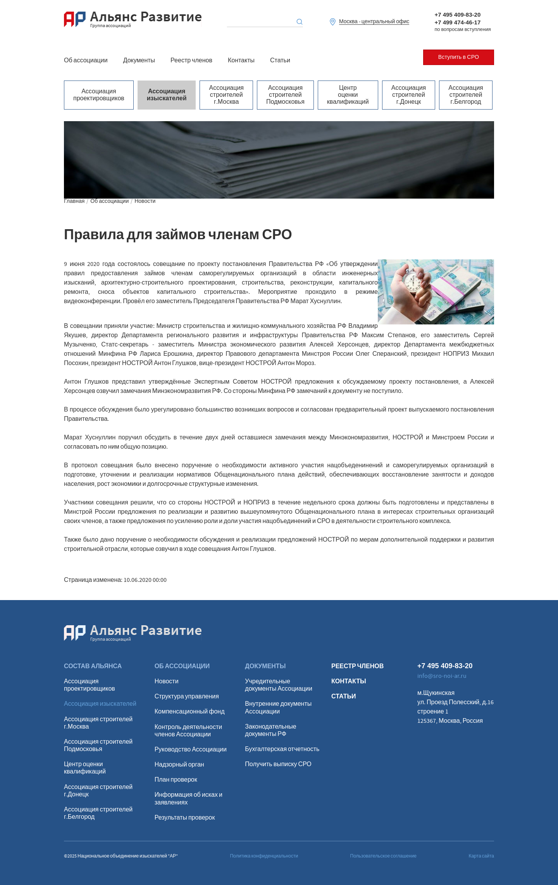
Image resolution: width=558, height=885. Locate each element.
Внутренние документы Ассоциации (278, 707)
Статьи (280, 60)
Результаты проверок (185, 818)
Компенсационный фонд (190, 711)
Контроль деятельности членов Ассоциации (188, 731)
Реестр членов (191, 60)
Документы (139, 60)
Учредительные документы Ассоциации (278, 685)
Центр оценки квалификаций (348, 95)
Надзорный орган (179, 764)
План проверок (176, 780)
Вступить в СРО (458, 57)
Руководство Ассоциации (191, 749)
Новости (144, 201)
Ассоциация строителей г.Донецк (408, 95)
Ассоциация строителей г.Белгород (465, 95)
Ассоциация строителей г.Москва (226, 95)
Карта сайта (481, 856)
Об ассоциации (86, 60)
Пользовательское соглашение (383, 856)
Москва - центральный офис (374, 22)
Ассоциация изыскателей (167, 95)
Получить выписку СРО (278, 764)
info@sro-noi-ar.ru (442, 676)
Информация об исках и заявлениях (188, 798)
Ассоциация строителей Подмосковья (285, 95)
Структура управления (187, 696)
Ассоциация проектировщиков (98, 94)
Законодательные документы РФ (270, 730)
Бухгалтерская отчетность (282, 749)
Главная (74, 201)
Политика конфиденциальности (264, 856)
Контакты (241, 60)
